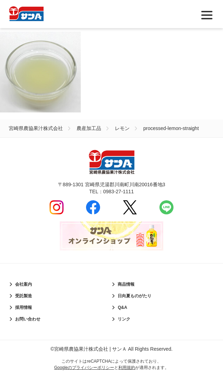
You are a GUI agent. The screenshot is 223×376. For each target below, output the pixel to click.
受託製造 (23, 295)
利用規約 (126, 367)
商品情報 (126, 284)
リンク (124, 319)
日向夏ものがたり (134, 295)
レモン (122, 128)
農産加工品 (89, 128)
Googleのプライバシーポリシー (84, 367)
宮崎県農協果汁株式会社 (36, 128)
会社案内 (23, 284)
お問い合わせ (27, 319)
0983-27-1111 (118, 191)
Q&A (122, 307)
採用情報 (23, 307)
